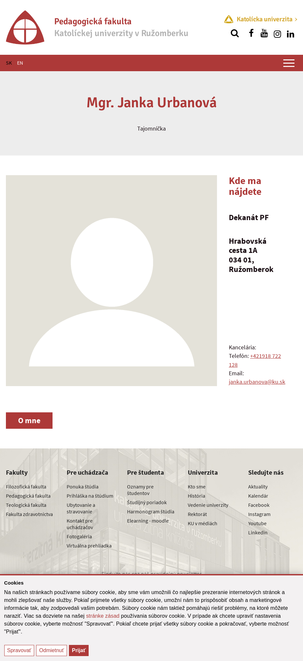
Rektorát (197, 514)
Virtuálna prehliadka (89, 545)
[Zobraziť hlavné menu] (289, 63)
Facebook (259, 505)
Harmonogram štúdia (150, 511)
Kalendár (258, 495)
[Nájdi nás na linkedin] (290, 33)
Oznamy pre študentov (140, 489)
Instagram (259, 514)
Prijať (79, 650)
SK (9, 62)
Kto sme (197, 486)
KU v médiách (202, 523)
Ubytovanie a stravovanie (81, 508)
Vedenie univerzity (208, 505)
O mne (29, 420)
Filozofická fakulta (26, 486)
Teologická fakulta (26, 505)
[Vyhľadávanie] (234, 33)
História (196, 495)
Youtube (257, 523)
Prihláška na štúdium (90, 495)
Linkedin (258, 532)
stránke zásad (102, 616)
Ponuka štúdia (82, 486)
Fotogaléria (79, 536)
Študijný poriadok (147, 502)
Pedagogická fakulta (28, 495)
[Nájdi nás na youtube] (264, 33)
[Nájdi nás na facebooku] (251, 33)
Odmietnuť (51, 650)
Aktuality (258, 486)
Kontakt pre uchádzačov (80, 523)
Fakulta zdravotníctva (29, 514)
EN (20, 62)
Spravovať (19, 650)
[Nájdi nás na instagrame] (277, 33)
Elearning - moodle (148, 520)
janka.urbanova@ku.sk (257, 381)
